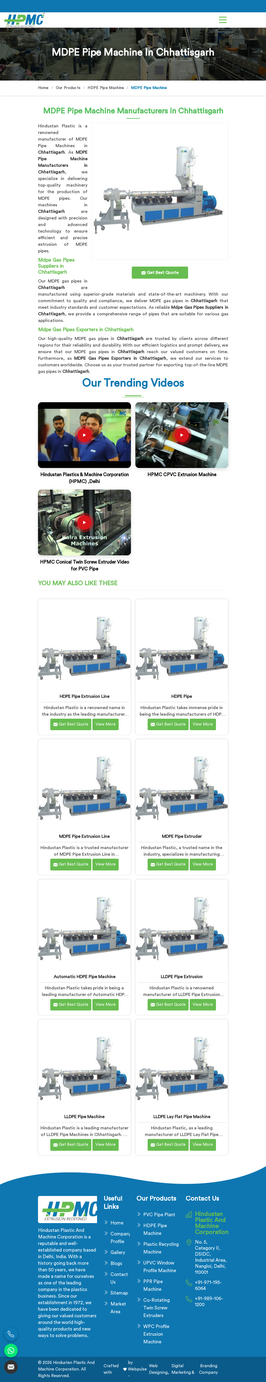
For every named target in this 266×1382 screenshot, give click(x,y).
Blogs (116, 1263)
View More (105, 724)
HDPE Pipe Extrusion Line (84, 696)
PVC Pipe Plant (159, 1214)
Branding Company (208, 1369)
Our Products (68, 88)
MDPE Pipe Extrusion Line (84, 836)
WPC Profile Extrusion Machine (156, 1334)
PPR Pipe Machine (153, 1285)
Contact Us (119, 1278)
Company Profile (120, 1238)
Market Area (118, 1308)
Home (43, 88)
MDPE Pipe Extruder (182, 836)
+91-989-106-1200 (209, 1301)
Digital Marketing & (182, 1369)
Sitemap (119, 1293)
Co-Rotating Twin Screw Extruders (156, 1308)
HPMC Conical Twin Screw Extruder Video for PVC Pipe (84, 566)
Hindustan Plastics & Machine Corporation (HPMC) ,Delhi (84, 478)
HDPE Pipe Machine (105, 88)
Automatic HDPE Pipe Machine (84, 977)
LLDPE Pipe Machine (84, 1117)
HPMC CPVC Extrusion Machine (181, 474)
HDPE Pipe (181, 696)
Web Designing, (159, 1369)
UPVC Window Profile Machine (159, 1267)
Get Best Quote (70, 724)
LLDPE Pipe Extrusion (182, 977)
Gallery (117, 1252)
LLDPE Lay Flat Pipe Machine (181, 1117)
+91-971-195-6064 (208, 1285)
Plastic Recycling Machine (161, 1248)
